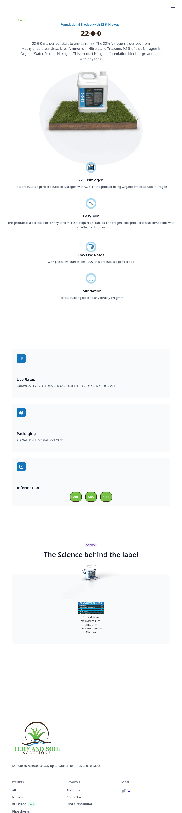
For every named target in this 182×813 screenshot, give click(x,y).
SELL (106, 497)
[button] (172, 7)
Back (21, 20)
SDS (91, 497)
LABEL (75, 497)
